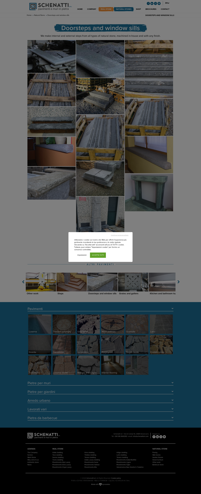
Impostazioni (82, 255)
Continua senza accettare (119, 235)
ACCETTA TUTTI (98, 255)
